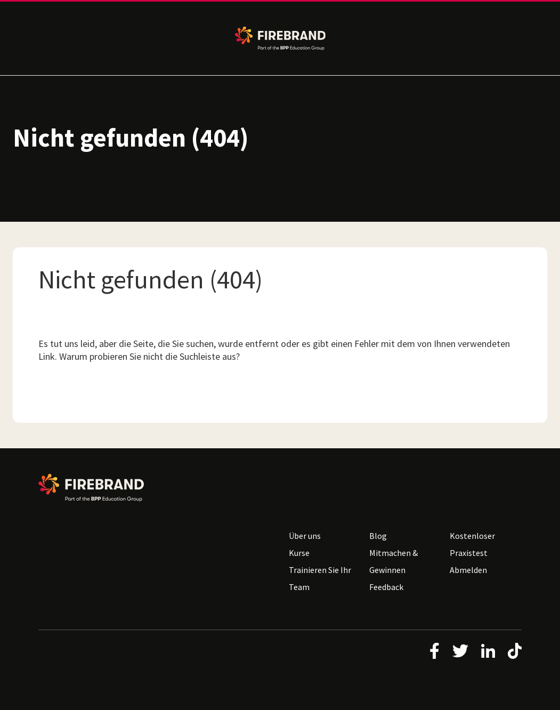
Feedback (386, 587)
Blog (378, 535)
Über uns (305, 535)
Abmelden (468, 569)
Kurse (299, 552)
